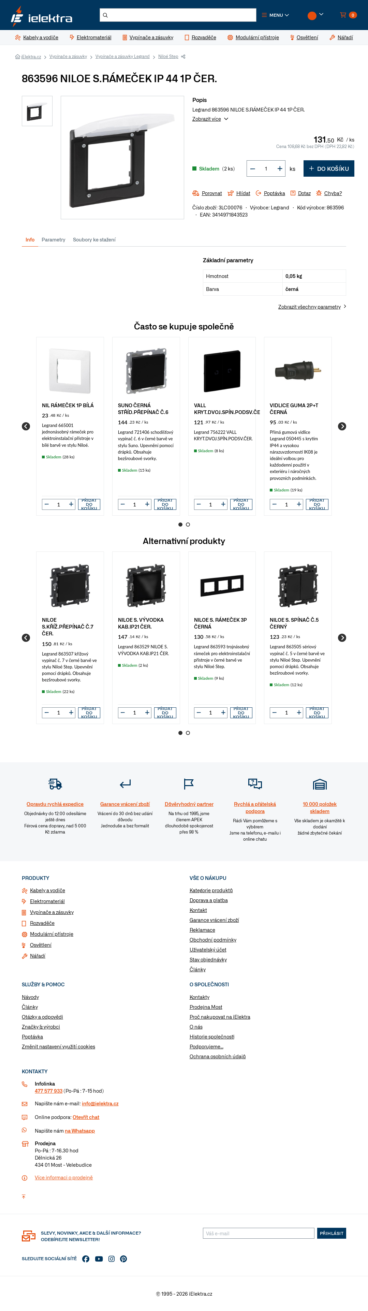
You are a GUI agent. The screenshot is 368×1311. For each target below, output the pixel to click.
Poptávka (32, 1036)
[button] (275, 15)
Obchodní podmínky (213, 939)
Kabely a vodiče (47, 890)
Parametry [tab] (53, 239)
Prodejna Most (206, 1007)
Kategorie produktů (211, 890)
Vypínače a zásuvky (68, 56)
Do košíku (329, 168)
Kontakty (199, 997)
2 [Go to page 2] (188, 524)
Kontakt (198, 910)
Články (198, 969)
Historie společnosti (212, 1036)
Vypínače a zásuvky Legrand (122, 56)
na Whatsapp (80, 1130)
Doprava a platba (209, 900)
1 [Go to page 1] (180, 524)
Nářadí (37, 955)
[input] (58, 504)
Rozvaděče (42, 923)
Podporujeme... (206, 1046)
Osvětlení (40, 944)
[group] (70, 426)
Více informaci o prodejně (64, 1177)
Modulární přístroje (51, 934)
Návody (30, 997)
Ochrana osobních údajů (218, 1056)
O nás (196, 1026)
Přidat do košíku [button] (89, 504)
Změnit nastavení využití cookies (58, 1046)
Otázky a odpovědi (42, 1016)
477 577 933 (48, 1090)
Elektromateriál (47, 901)
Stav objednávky (208, 959)
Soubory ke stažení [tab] (94, 239)
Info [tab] (30, 239)
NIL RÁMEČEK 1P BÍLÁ (68, 405)
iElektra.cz (31, 56)
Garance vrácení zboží (214, 920)
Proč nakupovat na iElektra (220, 1016)
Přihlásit (332, 1233)
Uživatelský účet (208, 949)
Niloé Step (168, 56)
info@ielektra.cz (100, 1103)
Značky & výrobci (41, 1026)
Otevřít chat (86, 1117)
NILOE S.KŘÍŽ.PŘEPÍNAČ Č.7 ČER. (67, 626)
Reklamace (202, 929)
